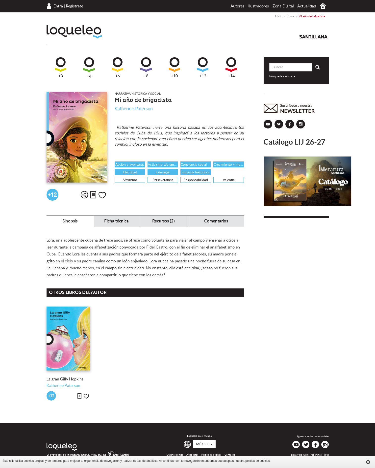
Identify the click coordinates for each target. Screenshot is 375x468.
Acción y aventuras (129, 164)
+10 (174, 67)
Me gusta (102, 195)
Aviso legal (192, 455)
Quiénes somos (175, 455)
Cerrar (368, 462)
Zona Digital (283, 6)
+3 (60, 67)
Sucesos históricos (196, 172)
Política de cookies (211, 455)
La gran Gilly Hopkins (65, 379)
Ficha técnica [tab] (116, 221)
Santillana (313, 36)
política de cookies (257, 461)
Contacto (230, 455)
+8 (146, 67)
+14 (231, 67)
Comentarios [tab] (216, 221)
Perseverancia (162, 180)
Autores (237, 6)
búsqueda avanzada (282, 76)
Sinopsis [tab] (69, 221)
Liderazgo (163, 172)
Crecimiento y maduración (229, 164)
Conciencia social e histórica (196, 164)
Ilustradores (258, 6)
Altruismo (130, 180)
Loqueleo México (74, 31)
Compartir (84, 194)
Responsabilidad (195, 180)
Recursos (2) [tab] (163, 221)
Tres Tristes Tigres (319, 455)
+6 (117, 67)
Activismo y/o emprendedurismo (163, 164)
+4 (89, 67)
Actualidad (306, 6)
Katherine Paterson (134, 109)
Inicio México (323, 6)
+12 (202, 67)
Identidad (130, 172)
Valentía (229, 180)
